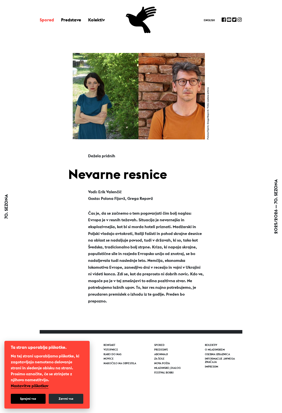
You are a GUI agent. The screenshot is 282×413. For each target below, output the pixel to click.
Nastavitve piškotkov (29, 385)
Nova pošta (162, 363)
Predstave (71, 20)
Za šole (159, 358)
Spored (47, 20)
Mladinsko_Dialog (167, 368)
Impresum (211, 366)
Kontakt (109, 345)
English (209, 20)
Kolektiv (96, 20)
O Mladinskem (215, 349)
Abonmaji (161, 354)
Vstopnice (111, 349)
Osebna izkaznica (217, 354)
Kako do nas (112, 354)
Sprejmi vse (28, 399)
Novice (109, 358)
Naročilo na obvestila (120, 363)
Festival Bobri (164, 372)
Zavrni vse (66, 399)
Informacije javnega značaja (220, 360)
